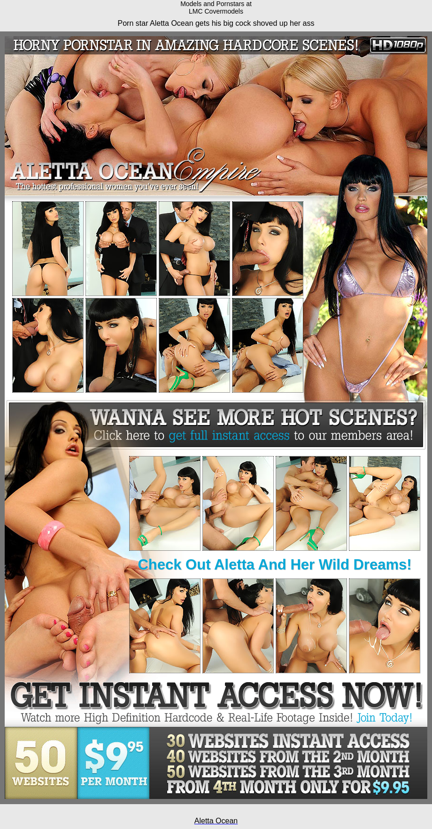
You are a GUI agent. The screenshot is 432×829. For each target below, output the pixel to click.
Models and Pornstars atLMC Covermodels (216, 7)
